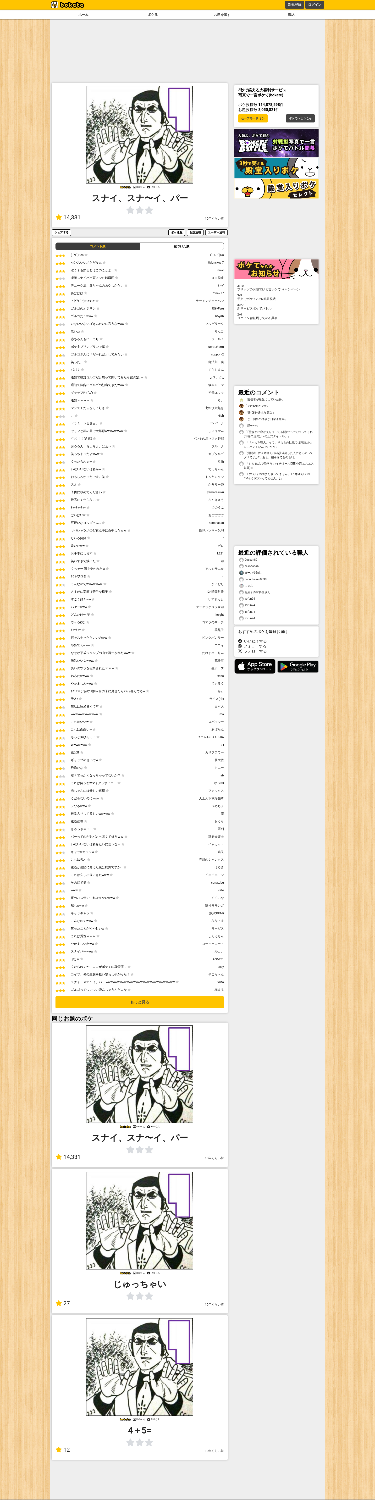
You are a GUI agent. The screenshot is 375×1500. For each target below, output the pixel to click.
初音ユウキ (216, 392)
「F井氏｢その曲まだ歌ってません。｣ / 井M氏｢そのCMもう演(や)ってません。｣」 (274, 476)
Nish (221, 415)
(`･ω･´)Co (217, 255)
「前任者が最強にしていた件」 (262, 399)
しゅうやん (216, 431)
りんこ (219, 331)
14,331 (68, 217)
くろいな (217, 898)
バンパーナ (216, 423)
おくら (219, 821)
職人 (291, 15)
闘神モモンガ (214, 905)
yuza (221, 982)
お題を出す (222, 15)
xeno (220, 676)
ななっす (217, 921)
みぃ (221, 691)
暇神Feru (218, 308)
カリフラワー (214, 752)
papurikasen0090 (253, 579)
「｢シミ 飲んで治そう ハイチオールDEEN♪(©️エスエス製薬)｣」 (276, 465)
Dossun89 (248, 560)
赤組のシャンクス (211, 859)
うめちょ (217, 806)
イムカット (216, 844)
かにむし (217, 584)
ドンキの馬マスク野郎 (208, 438)
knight (219, 614)
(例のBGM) (216, 913)
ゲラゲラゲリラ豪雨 (210, 607)
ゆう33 (219, 783)
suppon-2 (217, 354)
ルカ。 (219, 951)
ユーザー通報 (216, 232)
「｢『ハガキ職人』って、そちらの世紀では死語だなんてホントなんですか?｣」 (275, 444)
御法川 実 (216, 362)
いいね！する (252, 641)
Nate (220, 890)
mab (221, 775)
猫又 (221, 852)
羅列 (221, 829)
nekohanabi (249, 566)
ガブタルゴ (216, 454)
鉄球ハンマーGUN (211, 530)
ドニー (219, 767)
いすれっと (216, 599)
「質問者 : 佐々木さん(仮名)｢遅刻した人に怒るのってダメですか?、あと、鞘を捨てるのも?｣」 (276, 455)
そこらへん (216, 974)
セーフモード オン (253, 118)
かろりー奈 (216, 484)
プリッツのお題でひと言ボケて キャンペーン (276, 287)
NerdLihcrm (216, 347)
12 (62, 1449)
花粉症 (219, 660)
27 (62, 1303)
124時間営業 (215, 591)
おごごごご (216, 515)
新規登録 (294, 4)
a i (222, 745)
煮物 (221, 461)
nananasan (216, 523)
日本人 (219, 706)
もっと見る (139, 1002)
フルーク (217, 446)
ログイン (314, 4)
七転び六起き (214, 408)
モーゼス (217, 928)
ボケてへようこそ (300, 118)
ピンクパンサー (213, 637)
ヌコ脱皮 (217, 278)
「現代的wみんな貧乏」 (257, 412)
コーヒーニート (213, 944)
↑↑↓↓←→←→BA (211, 737)
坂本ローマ (216, 385)
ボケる (153, 15)
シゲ (221, 285)
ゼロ (221, 546)
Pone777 (218, 293)
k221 (220, 553)
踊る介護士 (216, 836)
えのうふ (217, 507)
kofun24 (247, 599)
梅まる (219, 989)
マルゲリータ (214, 324)
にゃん (246, 586)
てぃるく (217, 683)
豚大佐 (219, 760)
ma (222, 714)
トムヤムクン (214, 477)
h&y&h (219, 316)
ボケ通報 (176, 232)
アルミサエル (214, 568)
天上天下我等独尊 (211, 798)
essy (221, 967)
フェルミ (217, 339)
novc (220, 270)
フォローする (252, 646)
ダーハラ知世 (250, 572)
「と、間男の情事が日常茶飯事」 (263, 419)
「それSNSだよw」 (254, 406)
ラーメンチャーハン (210, 301)
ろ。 (221, 400)
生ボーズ (217, 668)
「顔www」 (249, 425)
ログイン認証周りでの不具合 (276, 316)
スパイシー (216, 722)
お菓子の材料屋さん (254, 592)
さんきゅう (216, 500)
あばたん (217, 729)
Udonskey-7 (216, 262)
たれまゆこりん (213, 653)
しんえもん (216, 936)
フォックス (216, 790)
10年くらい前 (214, 218)
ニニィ (219, 645)
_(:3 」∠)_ (217, 377)
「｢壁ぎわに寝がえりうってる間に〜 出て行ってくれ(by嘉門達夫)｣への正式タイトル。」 (276, 434)
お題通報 (195, 232)
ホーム (83, 15)
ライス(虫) (216, 699)
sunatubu (217, 882)
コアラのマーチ (213, 622)
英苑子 (219, 630)
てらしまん (216, 369)
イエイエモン (214, 875)
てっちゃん (216, 469)
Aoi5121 (218, 959)
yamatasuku (215, 492)
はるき (219, 867)
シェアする (61, 232)
